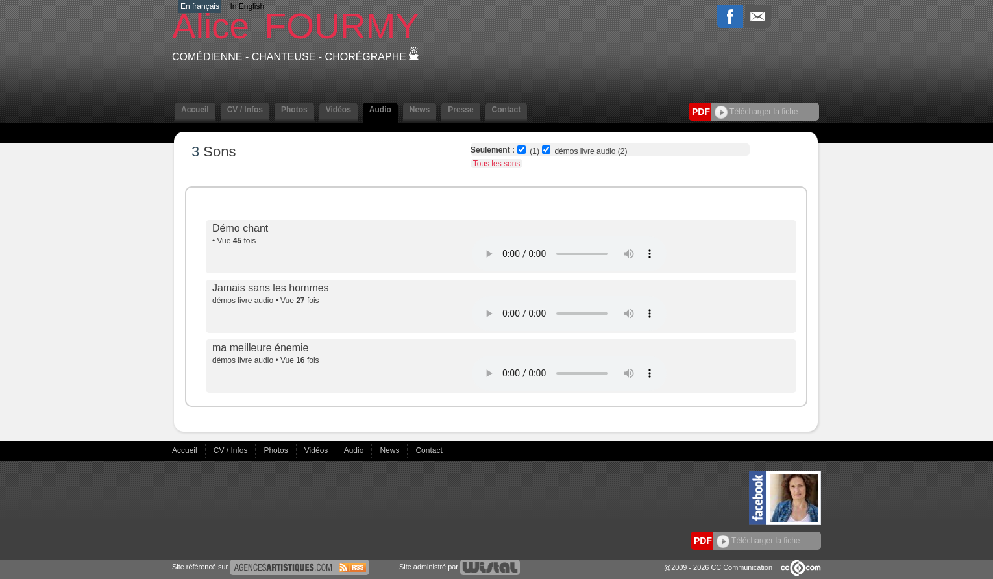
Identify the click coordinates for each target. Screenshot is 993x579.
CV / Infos (245, 109)
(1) (534, 151)
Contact (506, 109)
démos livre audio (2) (590, 151)
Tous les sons (497, 163)
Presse (460, 109)
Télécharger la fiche (756, 111)
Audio (380, 109)
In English (247, 6)
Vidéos (338, 109)
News (420, 109)
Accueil (195, 109)
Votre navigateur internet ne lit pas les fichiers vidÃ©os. (569, 253)
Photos (294, 109)
